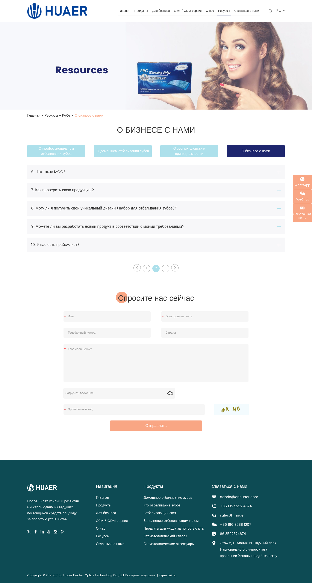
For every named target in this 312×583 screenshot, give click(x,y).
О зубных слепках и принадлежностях (189, 151)
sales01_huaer (232, 515)
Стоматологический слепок (165, 536)
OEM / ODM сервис (187, 10)
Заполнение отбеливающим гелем (171, 521)
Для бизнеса (161, 10)
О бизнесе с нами (89, 115)
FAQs (66, 115)
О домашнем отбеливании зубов (123, 151)
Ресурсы (224, 10)
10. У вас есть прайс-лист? (55, 245)
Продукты (141, 10)
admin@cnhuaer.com (239, 497)
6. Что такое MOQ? (48, 172)
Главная (124, 10)
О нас (210, 10)
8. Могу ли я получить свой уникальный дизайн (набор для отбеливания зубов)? (104, 208)
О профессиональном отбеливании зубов (56, 151)
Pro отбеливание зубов (162, 505)
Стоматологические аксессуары (169, 544)
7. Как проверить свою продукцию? (62, 190)
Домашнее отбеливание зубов (168, 497)
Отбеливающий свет (160, 513)
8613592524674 (233, 534)
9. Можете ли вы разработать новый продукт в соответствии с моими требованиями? (107, 226)
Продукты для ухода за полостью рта (173, 528)
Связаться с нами (246, 10)
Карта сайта (167, 575)
